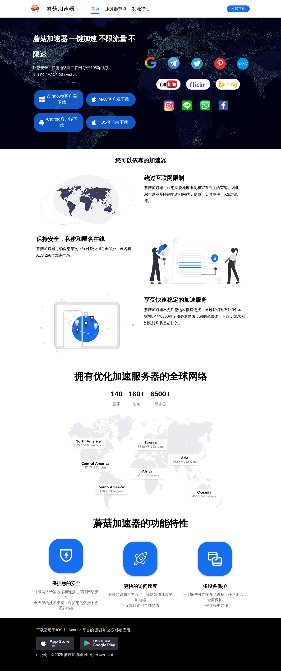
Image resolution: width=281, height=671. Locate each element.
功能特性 (140, 8)
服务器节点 (116, 8)
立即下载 (238, 9)
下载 (40, 630)
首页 (95, 8)
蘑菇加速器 (73, 655)
